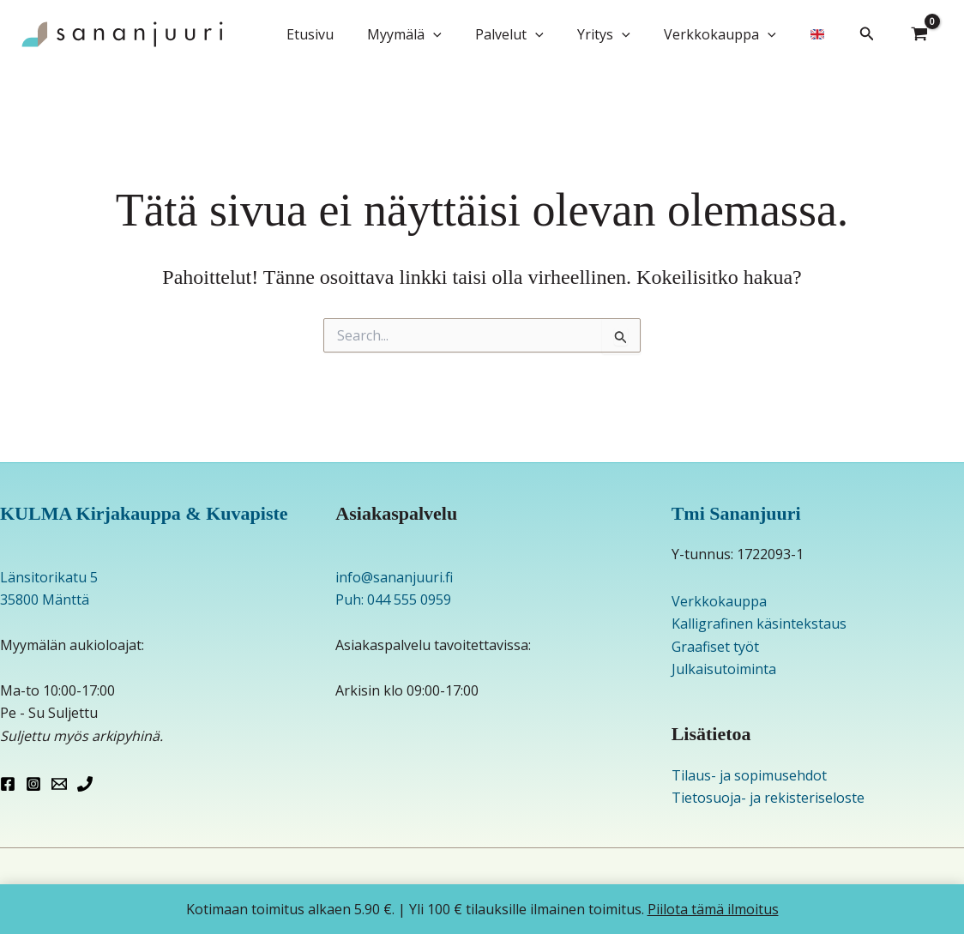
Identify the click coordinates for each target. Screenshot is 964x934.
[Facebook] (7, 784)
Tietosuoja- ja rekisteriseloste (768, 797)
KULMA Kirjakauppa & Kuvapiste (144, 513)
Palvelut (531, 34)
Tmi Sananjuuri (736, 513)
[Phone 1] (85, 784)
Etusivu (344, 34)
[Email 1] (59, 784)
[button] (461, 34)
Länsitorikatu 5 (49, 577)
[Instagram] (33, 784)
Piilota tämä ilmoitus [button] (713, 909)
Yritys (619, 34)
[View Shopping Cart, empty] (919, 35)
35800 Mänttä (44, 599)
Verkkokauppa (729, 34)
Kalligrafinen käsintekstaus (759, 623)
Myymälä (432, 34)
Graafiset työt (715, 646)
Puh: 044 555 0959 (393, 599)
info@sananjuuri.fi (394, 577)
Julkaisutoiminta (724, 669)
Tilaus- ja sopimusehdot (749, 775)
